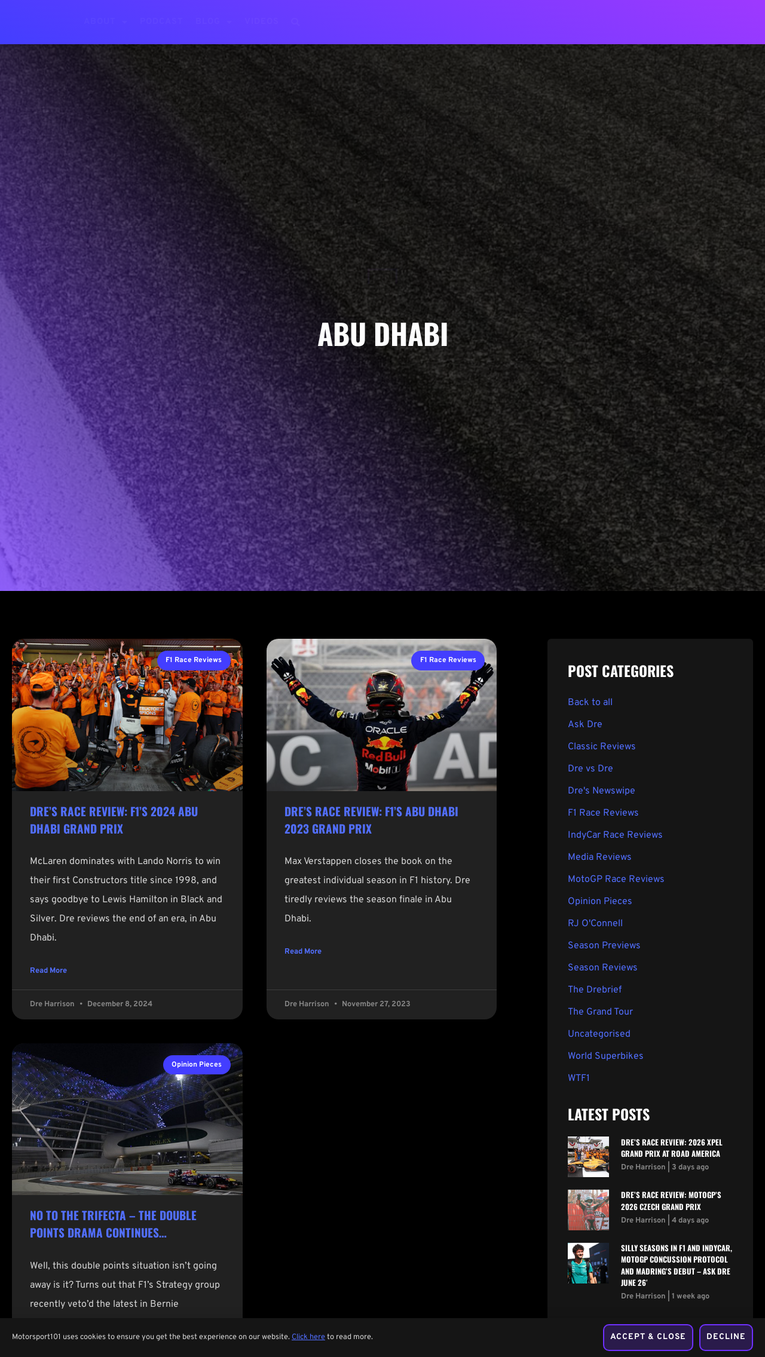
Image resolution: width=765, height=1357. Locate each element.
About (106, 22)
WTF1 (579, 1079)
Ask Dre (585, 725)
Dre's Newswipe (601, 791)
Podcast (161, 21)
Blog (213, 22)
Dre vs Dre (590, 769)
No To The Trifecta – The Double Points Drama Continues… (113, 1225)
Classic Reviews (602, 747)
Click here (308, 1326)
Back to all (590, 703)
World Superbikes (606, 1056)
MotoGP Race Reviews (616, 880)
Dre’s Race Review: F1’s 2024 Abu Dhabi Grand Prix (114, 819)
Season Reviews (603, 968)
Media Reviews (600, 857)
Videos (261, 21)
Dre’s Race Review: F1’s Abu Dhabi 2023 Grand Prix (371, 819)
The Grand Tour (600, 1012)
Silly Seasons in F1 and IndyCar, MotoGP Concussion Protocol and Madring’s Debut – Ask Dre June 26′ (676, 1265)
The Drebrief (595, 990)
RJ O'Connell (595, 924)
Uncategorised (599, 1034)
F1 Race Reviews (603, 813)
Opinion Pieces (600, 902)
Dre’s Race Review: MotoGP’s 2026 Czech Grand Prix (671, 1200)
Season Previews (604, 946)
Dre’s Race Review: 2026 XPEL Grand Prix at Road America (672, 1148)
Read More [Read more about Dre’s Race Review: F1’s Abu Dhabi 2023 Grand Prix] (303, 953)
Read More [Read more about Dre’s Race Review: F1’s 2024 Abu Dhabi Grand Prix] (48, 973)
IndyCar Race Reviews (615, 835)
